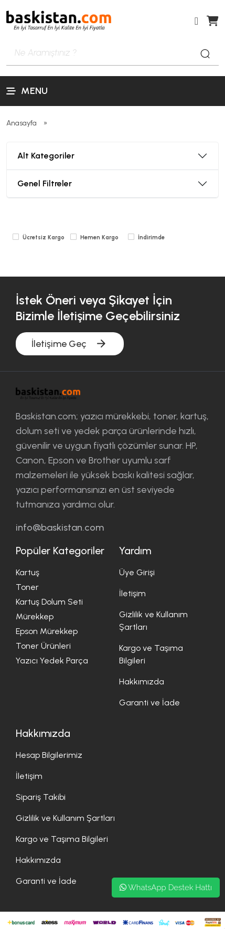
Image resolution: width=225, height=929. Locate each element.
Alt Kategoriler (45, 156)
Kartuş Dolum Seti (49, 602)
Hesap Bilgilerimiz (49, 755)
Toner (27, 587)
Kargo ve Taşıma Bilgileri (62, 839)
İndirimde (151, 237)
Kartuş (27, 572)
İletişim (132, 593)
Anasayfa (21, 123)
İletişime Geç (69, 343)
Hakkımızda (141, 682)
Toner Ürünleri (43, 646)
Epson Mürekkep (47, 631)
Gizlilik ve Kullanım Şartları (65, 818)
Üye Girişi (137, 572)
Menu (27, 91)
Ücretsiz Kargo (44, 237)
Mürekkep (34, 616)
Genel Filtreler (44, 183)
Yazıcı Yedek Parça (52, 661)
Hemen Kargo (99, 237)
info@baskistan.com (60, 527)
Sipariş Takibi (41, 797)
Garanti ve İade (149, 703)
